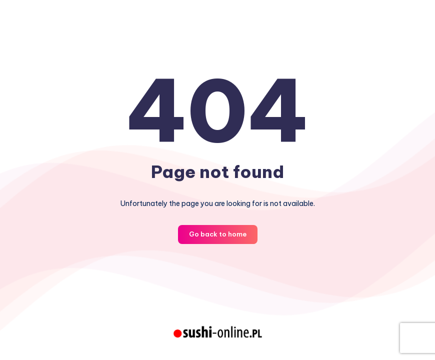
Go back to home (217, 234)
